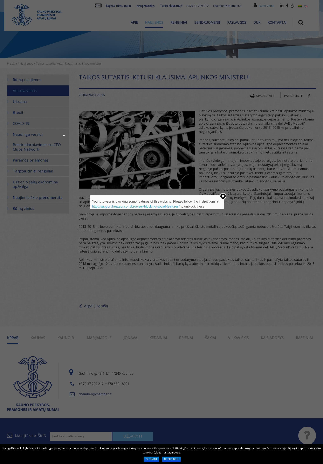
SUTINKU (151, 459)
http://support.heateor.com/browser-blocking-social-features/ (136, 206)
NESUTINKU (171, 459)
